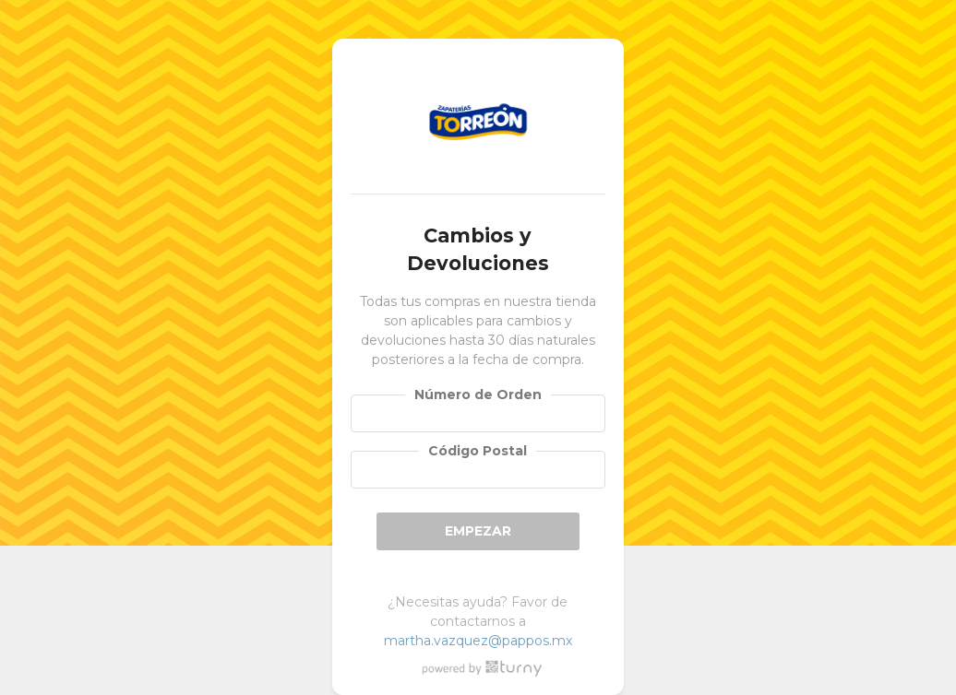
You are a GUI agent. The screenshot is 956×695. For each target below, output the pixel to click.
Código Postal (477, 450)
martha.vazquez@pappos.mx (478, 640)
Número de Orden (478, 394)
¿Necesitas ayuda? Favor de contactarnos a (478, 621)
